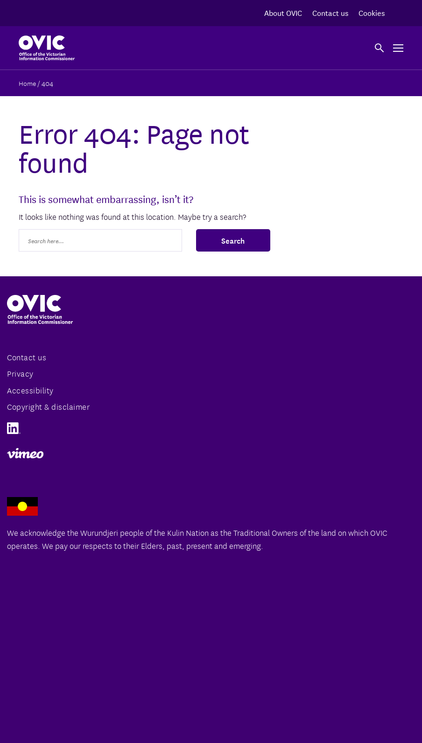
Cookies (372, 12)
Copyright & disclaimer (48, 406)
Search (233, 240)
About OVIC (283, 12)
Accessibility (30, 390)
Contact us (330, 12)
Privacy (20, 373)
